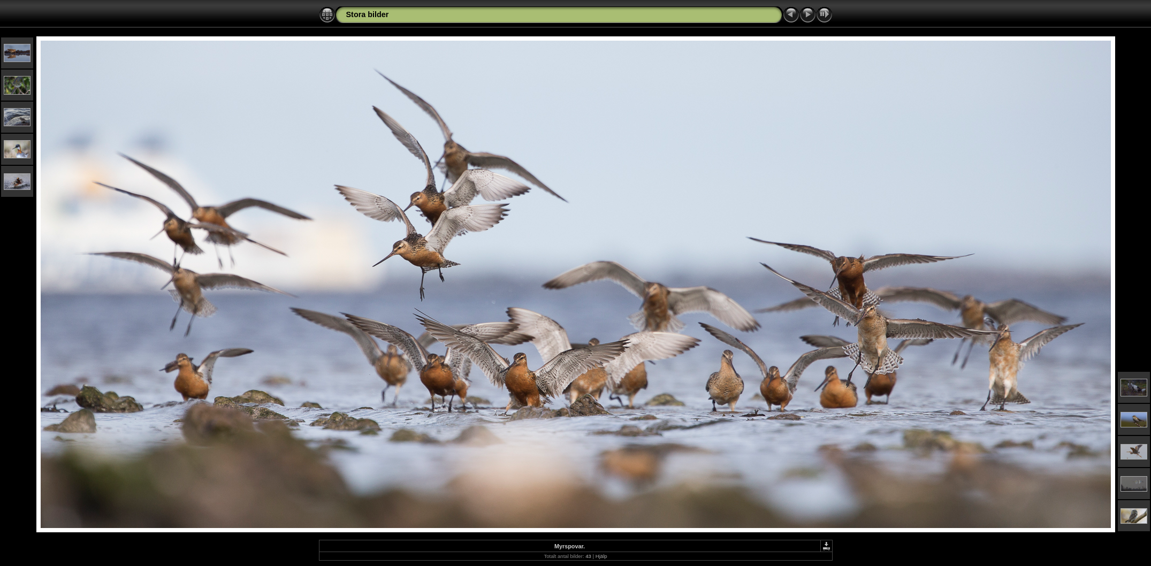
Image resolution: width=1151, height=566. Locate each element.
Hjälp (601, 556)
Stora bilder (367, 14)
